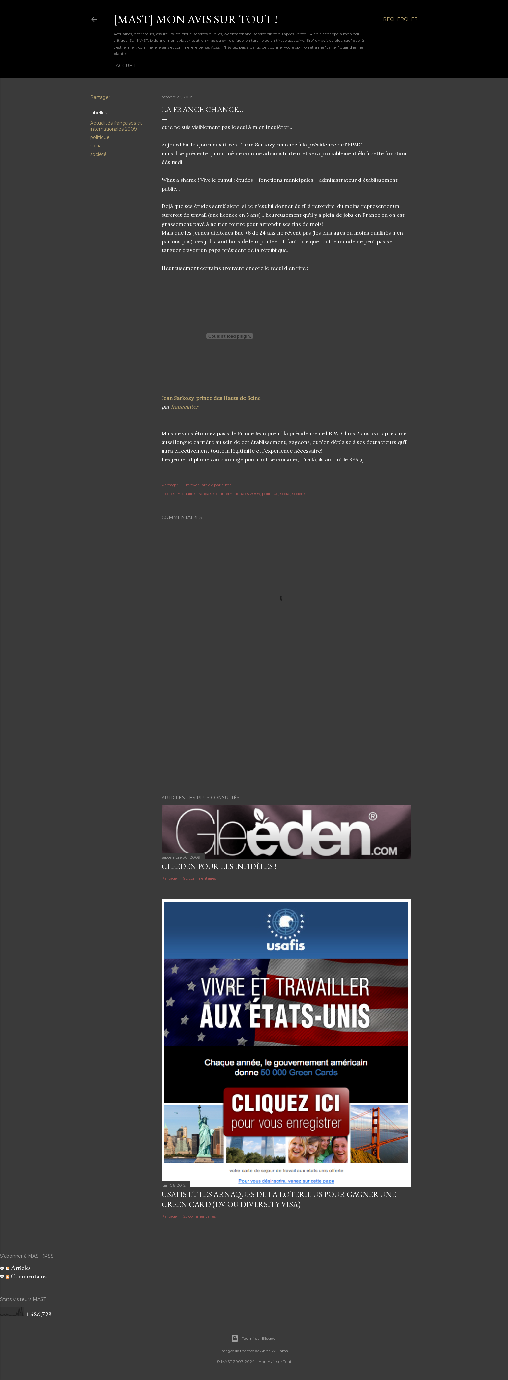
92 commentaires (199, 878)
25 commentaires (199, 1216)
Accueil (126, 66)
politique (100, 137)
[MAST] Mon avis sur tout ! (195, 19)
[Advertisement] (286, 733)
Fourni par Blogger (254, 1338)
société (98, 154)
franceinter (184, 406)
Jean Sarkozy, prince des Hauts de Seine (211, 398)
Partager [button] (100, 97)
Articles (18, 1267)
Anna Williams (274, 1350)
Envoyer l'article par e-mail (208, 484)
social (96, 146)
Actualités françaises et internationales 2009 (116, 126)
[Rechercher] (400, 19)
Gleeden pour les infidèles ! (219, 866)
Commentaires (27, 1276)
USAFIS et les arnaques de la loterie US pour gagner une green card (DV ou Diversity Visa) (279, 1199)
